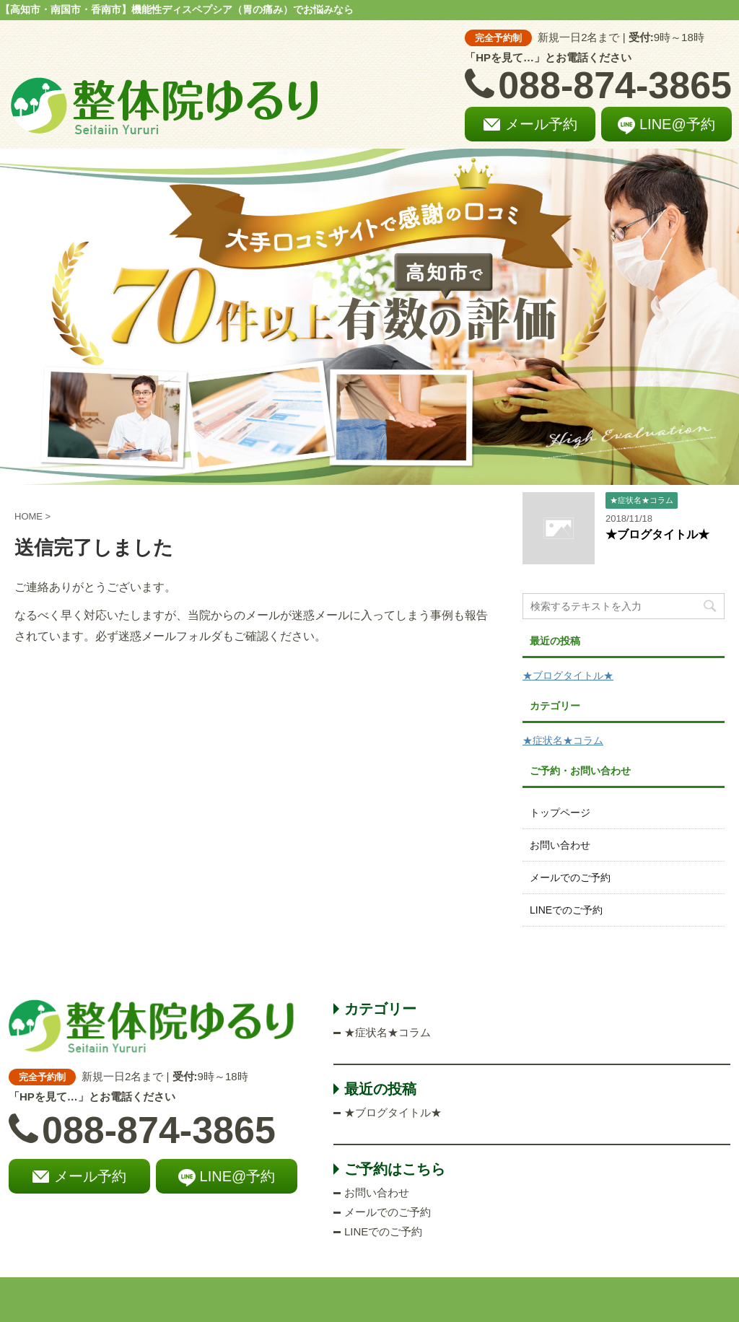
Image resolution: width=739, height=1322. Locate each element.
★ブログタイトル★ (657, 534)
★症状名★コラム (562, 740)
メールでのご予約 (570, 877)
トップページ (560, 812)
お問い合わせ (560, 845)
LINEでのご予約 (566, 910)
